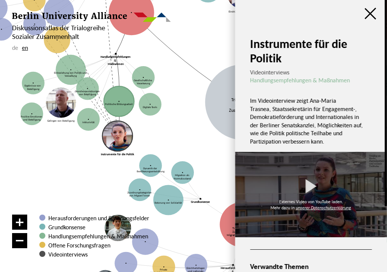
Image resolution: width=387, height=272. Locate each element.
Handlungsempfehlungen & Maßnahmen (98, 236)
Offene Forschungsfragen (79, 245)
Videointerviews (68, 254)
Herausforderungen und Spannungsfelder (98, 218)
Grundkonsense (66, 227)
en (25, 47)
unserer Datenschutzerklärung (323, 207)
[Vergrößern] (19, 222)
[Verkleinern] (19, 240)
